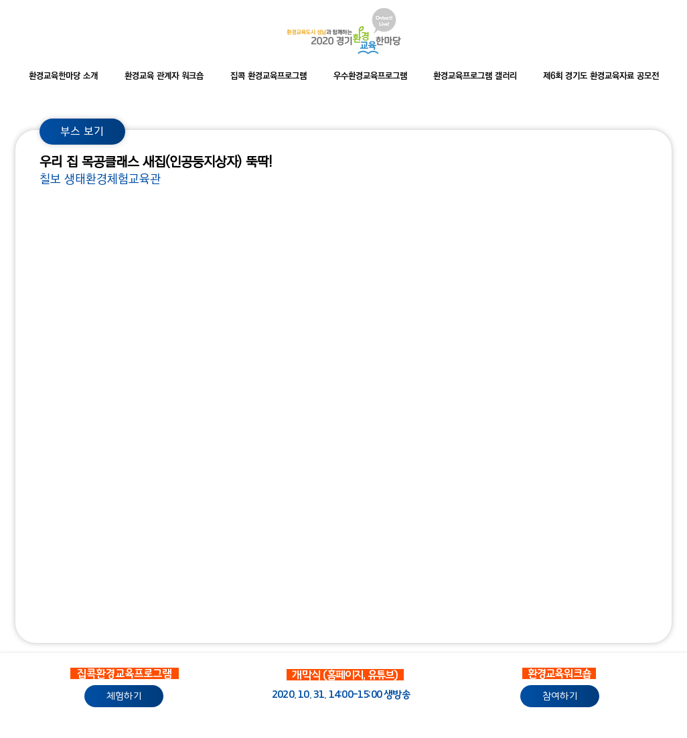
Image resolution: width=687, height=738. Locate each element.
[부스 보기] (82, 132)
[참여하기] (559, 696)
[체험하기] (123, 696)
